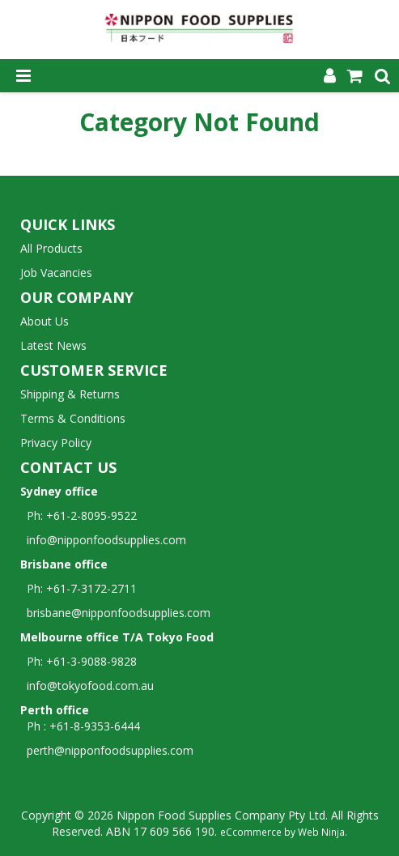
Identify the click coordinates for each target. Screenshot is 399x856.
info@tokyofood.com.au (90, 685)
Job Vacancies (56, 272)
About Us (44, 321)
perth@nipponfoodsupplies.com (110, 750)
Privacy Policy (55, 442)
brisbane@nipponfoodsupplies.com (115, 612)
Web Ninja (321, 831)
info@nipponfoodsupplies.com (103, 539)
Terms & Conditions (72, 418)
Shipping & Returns (70, 394)
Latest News (53, 345)
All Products (51, 248)
